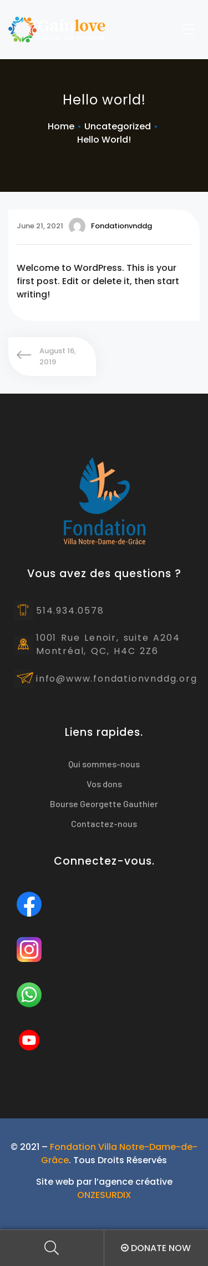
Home (61, 126)
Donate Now (156, 1248)
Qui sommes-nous (104, 763)
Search (52, 1248)
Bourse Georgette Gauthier (104, 803)
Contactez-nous (104, 823)
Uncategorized (117, 126)
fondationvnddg (110, 226)
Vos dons (104, 783)
